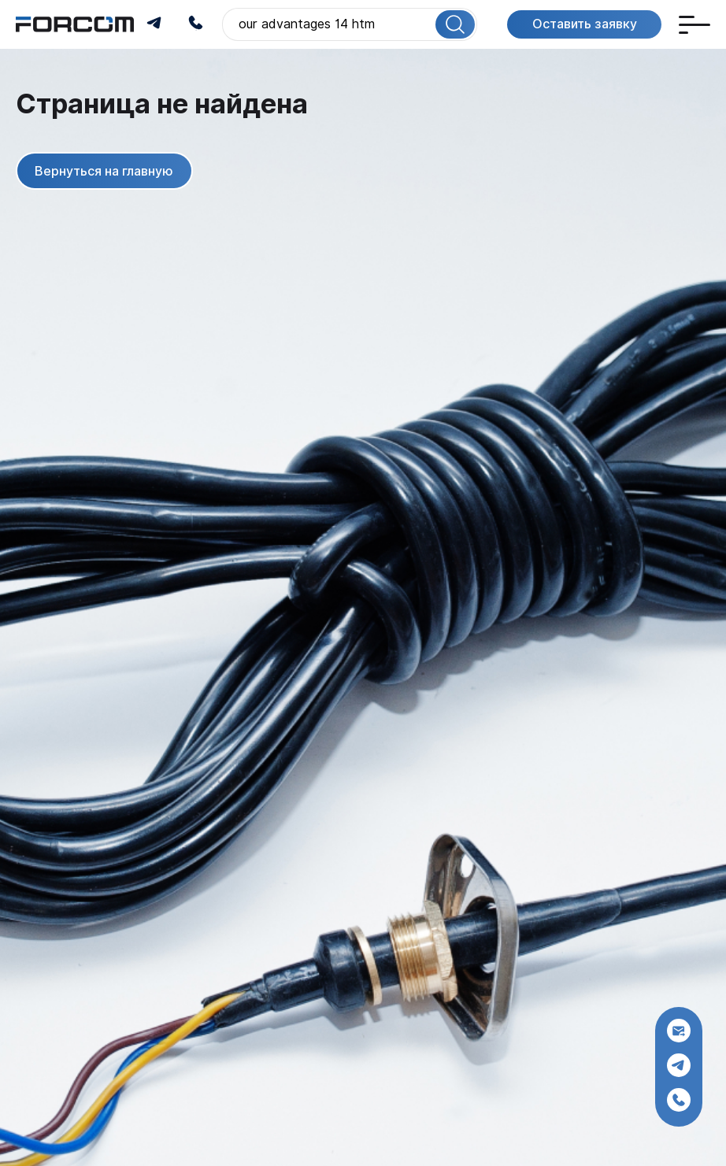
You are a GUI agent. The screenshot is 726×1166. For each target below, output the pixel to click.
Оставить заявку (584, 24)
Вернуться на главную (104, 170)
